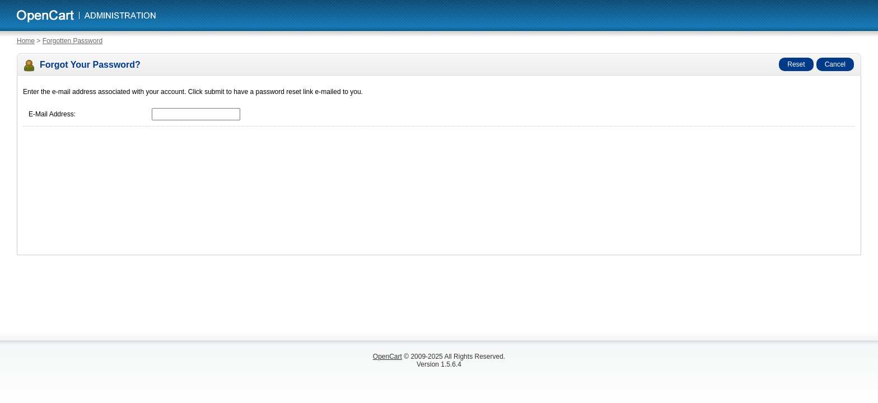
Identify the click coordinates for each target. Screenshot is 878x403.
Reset (796, 64)
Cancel (835, 64)
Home (26, 41)
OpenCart (387, 356)
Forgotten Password (72, 41)
